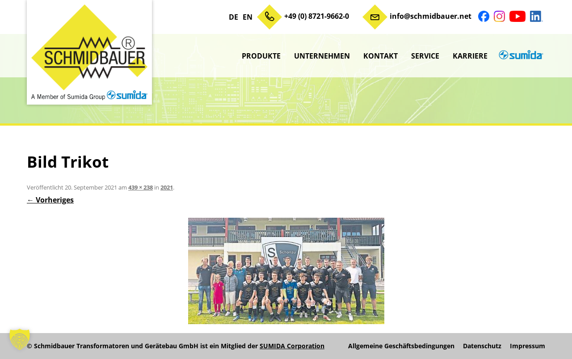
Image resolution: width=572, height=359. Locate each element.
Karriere (470, 56)
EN (247, 17)
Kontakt (380, 56)
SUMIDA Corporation (292, 346)
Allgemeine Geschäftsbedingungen (401, 346)
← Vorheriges (50, 200)
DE (233, 17)
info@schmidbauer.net (430, 16)
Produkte (261, 56)
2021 (166, 187)
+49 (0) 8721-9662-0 (316, 16)
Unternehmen (322, 56)
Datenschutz (482, 346)
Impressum (527, 346)
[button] (19, 339)
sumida (519, 56)
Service (425, 56)
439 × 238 (140, 187)
